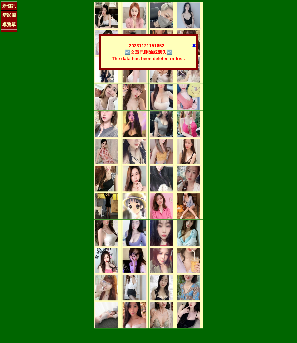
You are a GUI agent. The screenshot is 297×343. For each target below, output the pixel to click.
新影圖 (9, 15)
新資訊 (9, 6)
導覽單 (9, 24)
